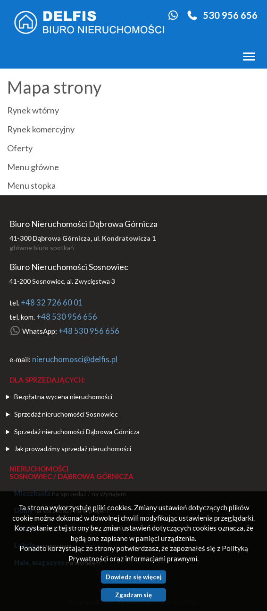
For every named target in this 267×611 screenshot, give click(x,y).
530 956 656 (230, 15)
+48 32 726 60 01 (52, 302)
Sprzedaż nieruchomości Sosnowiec (66, 414)
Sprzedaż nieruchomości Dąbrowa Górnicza (77, 432)
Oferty (20, 148)
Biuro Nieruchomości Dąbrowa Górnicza (83, 223)
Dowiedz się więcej (134, 577)
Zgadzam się (133, 595)
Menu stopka (31, 186)
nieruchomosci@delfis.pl (74, 359)
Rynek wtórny (33, 110)
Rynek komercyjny (41, 129)
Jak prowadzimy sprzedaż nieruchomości (72, 449)
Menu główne (33, 167)
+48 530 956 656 (66, 317)
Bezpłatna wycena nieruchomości (63, 397)
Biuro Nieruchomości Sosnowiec (68, 267)
